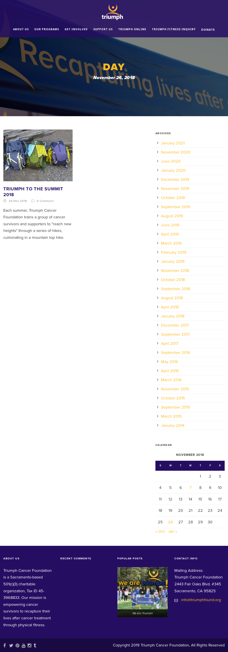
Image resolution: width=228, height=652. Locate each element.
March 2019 (171, 243)
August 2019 (172, 215)
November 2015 (175, 389)
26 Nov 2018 (18, 201)
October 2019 (173, 197)
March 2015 (171, 416)
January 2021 (173, 143)
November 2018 (175, 270)
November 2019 (175, 188)
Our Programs (46, 29)
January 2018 (172, 316)
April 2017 (169, 343)
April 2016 (170, 370)
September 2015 (175, 407)
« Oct (160, 531)
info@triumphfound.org (201, 599)
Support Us (103, 29)
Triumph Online (132, 29)
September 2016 (175, 352)
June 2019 (170, 225)
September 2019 (175, 206)
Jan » (172, 531)
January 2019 (173, 261)
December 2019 (175, 179)
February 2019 (173, 252)
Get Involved (76, 29)
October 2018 (173, 279)
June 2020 (171, 161)
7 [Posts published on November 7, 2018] (190, 487)
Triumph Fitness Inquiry (174, 29)
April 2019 (170, 234)
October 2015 (173, 398)
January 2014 (172, 425)
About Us (21, 29)
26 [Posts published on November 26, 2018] (170, 522)
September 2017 (175, 334)
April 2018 (170, 307)
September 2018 (175, 288)
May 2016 (169, 361)
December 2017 (175, 325)
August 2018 (172, 297)
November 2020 (175, 152)
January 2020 (173, 170)
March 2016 (171, 379)
